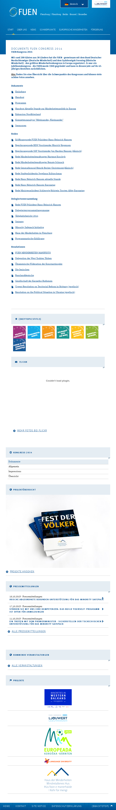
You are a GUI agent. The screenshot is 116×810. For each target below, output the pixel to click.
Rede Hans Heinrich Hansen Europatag (33, 185)
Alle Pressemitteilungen (27, 631)
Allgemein (14, 466)
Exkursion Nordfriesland (26, 114)
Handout (17, 97)
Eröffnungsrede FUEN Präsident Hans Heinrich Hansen (41, 140)
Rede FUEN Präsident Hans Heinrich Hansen (36, 205)
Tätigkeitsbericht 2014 (24, 216)
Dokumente (14, 462)
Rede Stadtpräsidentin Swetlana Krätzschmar (36, 173)
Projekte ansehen (20, 571)
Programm (18, 103)
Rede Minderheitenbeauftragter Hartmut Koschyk (38, 157)
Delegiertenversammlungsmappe (30, 210)
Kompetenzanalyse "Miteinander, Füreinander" (37, 120)
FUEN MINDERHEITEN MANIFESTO (31, 253)
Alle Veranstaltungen (25, 665)
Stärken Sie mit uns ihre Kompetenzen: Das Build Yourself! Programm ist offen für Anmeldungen (54, 610)
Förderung (97, 30)
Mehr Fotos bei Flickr (30, 430)
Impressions (15, 471)
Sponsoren (18, 125)
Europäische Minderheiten (73, 30)
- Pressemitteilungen (25, 596)
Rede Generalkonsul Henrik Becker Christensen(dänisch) (42, 168)
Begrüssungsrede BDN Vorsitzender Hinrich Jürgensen (41, 145)
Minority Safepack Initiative (27, 227)
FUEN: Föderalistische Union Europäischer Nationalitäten (23, 12)
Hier (13, 74)
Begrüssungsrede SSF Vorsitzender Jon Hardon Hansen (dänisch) (46, 151)
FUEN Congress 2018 (101, 4)
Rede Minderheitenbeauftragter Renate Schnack (37, 162)
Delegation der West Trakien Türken (31, 258)
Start (10, 30)
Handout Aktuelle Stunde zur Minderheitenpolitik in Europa (43, 109)
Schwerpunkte (48, 30)
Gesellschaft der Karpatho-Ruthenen (31, 281)
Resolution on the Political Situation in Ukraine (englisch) (43, 292)
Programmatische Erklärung (27, 239)
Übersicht (14, 476)
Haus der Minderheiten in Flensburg (31, 233)
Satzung (17, 221)
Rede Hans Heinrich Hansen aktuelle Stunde (36, 179)
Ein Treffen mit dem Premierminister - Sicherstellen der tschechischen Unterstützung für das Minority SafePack (55, 622)
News (33, 30)
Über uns (22, 30)
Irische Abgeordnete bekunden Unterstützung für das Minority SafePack (56, 600)
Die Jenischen (20, 269)
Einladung (18, 92)
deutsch (77, 4)
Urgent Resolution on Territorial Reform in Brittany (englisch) (45, 287)
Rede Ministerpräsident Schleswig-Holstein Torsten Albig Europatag (48, 191)
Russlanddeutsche (22, 275)
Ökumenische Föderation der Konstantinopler (36, 264)
